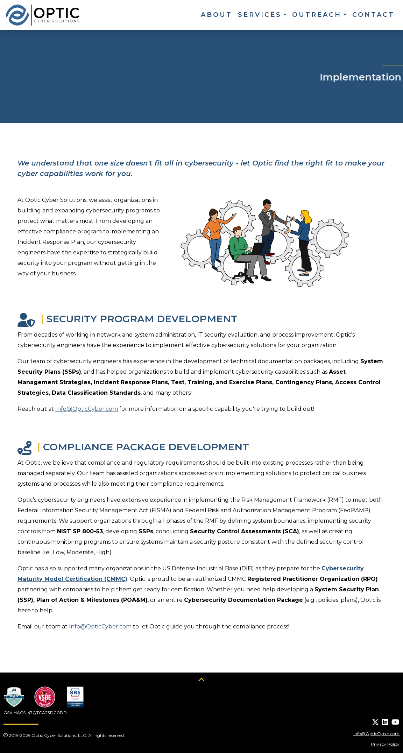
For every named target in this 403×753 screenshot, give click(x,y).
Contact (373, 15)
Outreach (316, 15)
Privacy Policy (385, 744)
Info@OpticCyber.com (86, 409)
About (216, 15)
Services (260, 15)
